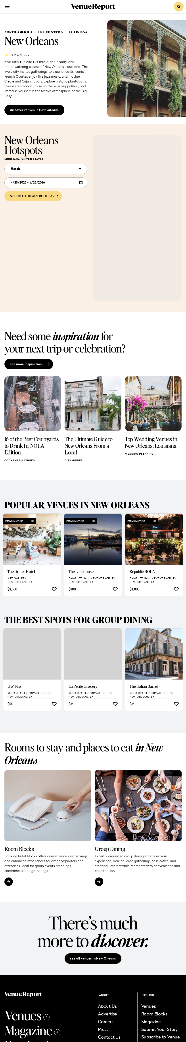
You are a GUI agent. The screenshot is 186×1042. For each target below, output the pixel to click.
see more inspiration (30, 364)
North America (18, 32)
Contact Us (109, 1037)
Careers (105, 1021)
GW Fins (14, 686)
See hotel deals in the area (34, 196)
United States (50, 32)
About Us (107, 1006)
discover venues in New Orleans (34, 110)
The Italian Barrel (144, 686)
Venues (27, 1015)
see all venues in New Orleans (93, 958)
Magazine (32, 1030)
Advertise (107, 1014)
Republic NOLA (142, 571)
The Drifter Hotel (21, 571)
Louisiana (78, 32)
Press (103, 1029)
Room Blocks (19, 849)
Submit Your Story (159, 1029)
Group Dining (110, 849)
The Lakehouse (81, 571)
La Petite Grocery (83, 686)
